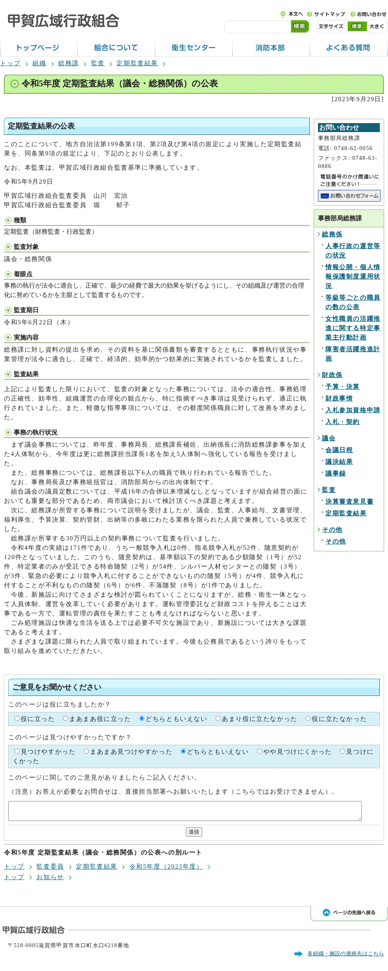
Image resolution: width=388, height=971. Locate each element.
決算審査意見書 (349, 501)
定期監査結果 (137, 63)
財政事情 (339, 398)
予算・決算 (342, 386)
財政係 (332, 375)
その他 (332, 529)
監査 (98, 63)
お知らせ (50, 880)
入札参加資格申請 (353, 410)
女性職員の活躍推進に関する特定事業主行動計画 (353, 328)
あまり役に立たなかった (260, 718)
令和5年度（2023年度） (166, 870)
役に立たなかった (339, 718)
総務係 (332, 234)
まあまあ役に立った (100, 718)
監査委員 (50, 870)
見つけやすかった (48, 751)
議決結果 (339, 461)
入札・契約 (342, 421)
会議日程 (339, 450)
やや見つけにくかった (297, 751)
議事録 (335, 473)
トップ (10, 63)
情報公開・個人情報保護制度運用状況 (353, 276)
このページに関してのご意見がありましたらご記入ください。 (104, 777)
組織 (39, 63)
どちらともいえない (176, 718)
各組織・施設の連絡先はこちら (345, 957)
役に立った (38, 718)
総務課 (68, 63)
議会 (329, 438)
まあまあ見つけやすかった (131, 751)
